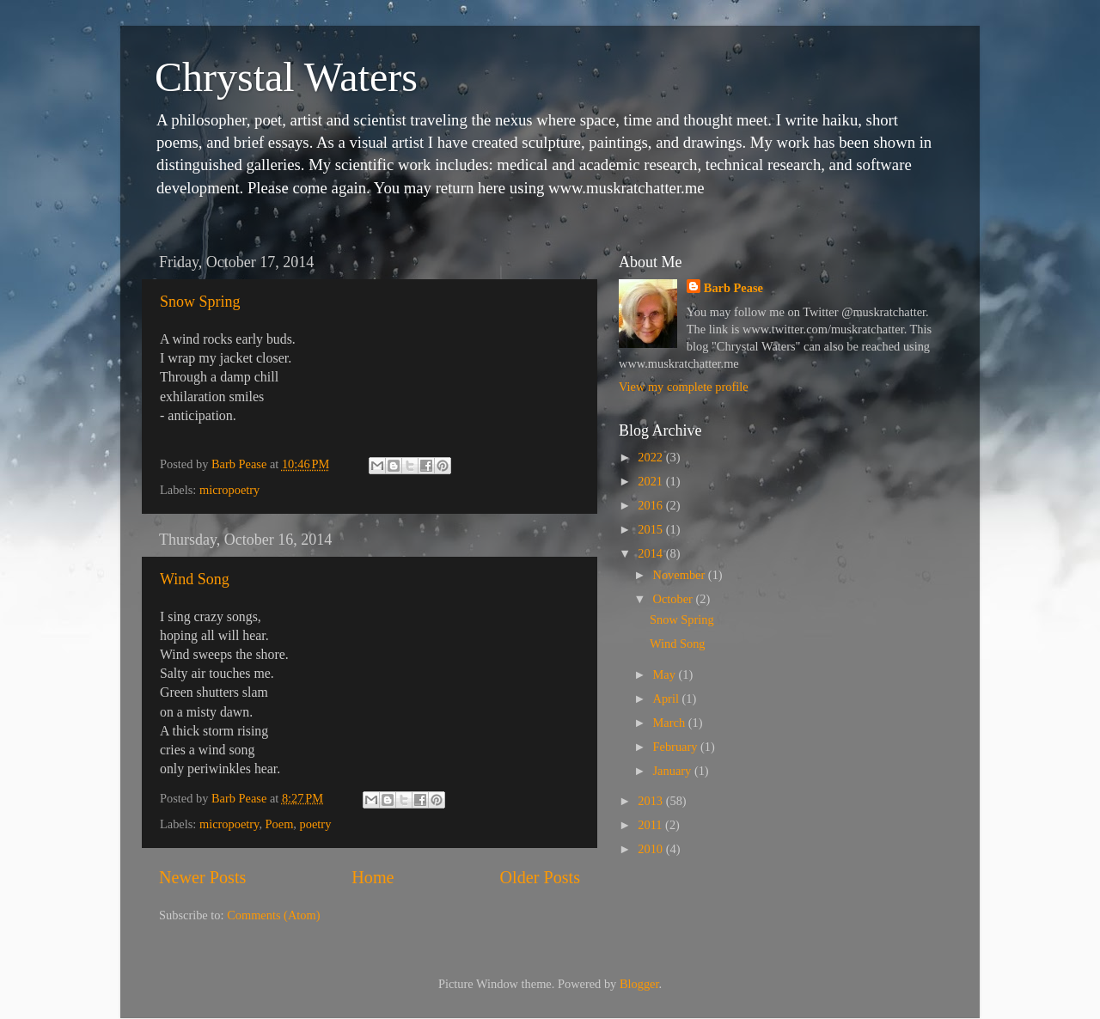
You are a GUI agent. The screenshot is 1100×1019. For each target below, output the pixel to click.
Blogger (639, 984)
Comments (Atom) (273, 915)
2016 (651, 505)
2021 (651, 481)
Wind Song (194, 579)
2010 (651, 849)
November (680, 575)
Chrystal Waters (286, 77)
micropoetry (229, 490)
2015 (651, 529)
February (677, 747)
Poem (280, 824)
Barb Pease (733, 288)
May (666, 674)
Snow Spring (200, 301)
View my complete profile (684, 387)
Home (372, 877)
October (674, 599)
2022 (651, 457)
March (670, 722)
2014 (651, 553)
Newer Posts (202, 877)
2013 (651, 801)
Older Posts (539, 877)
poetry (316, 824)
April (667, 698)
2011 (651, 825)
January (673, 771)
